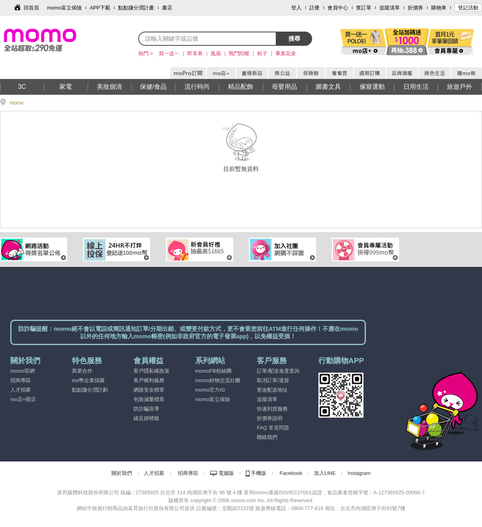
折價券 (415, 8)
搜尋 (294, 38)
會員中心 (338, 8)
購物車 (438, 8)
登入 (296, 8)
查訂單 (363, 8)
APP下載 (100, 8)
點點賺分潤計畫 (136, 8)
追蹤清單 (389, 8)
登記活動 (468, 8)
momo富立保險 (64, 8)
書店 (167, 8)
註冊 (314, 8)
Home (17, 103)
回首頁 (31, 8)
